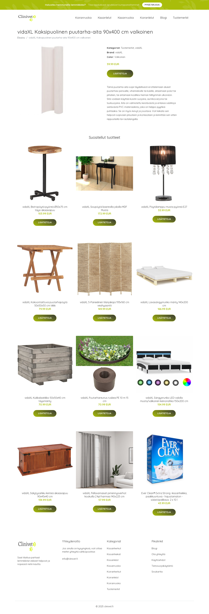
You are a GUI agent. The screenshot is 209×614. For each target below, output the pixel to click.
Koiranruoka (83, 19)
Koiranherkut (114, 573)
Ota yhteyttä (158, 556)
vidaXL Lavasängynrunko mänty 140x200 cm (164, 306)
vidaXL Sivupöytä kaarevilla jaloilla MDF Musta (104, 210)
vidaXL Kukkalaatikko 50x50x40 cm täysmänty (45, 401)
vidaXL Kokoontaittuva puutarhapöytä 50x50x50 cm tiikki (44, 306)
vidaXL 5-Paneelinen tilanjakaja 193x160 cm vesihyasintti (104, 306)
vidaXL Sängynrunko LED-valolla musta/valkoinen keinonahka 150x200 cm (164, 401)
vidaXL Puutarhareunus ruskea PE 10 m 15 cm (104, 401)
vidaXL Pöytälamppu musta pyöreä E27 (164, 209)
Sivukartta (157, 573)
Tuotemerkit (180, 19)
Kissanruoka (126, 19)
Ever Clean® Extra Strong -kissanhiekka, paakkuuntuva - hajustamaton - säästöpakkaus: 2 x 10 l (164, 499)
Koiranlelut (147, 19)
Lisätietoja (120, 75)
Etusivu (21, 39)
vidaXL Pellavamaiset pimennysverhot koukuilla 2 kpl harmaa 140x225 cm (104, 497)
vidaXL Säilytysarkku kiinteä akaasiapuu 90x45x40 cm (45, 497)
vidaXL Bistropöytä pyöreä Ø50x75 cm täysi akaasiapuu (44, 210)
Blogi (163, 19)
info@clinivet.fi (70, 560)
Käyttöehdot (158, 562)
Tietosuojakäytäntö (162, 568)
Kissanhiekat (114, 556)
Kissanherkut (114, 550)
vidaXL (138, 50)
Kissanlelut (104, 19)
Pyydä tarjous (152, 5)
